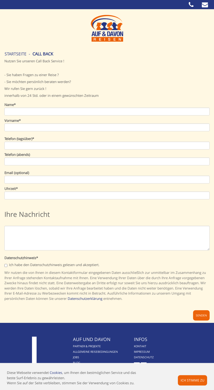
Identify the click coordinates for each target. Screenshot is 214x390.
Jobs (76, 357)
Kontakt (140, 346)
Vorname (12, 120)
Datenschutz (144, 357)
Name (10, 104)
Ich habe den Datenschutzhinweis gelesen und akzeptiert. (51, 265)
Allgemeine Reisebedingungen (95, 352)
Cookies (56, 372)
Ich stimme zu (192, 380)
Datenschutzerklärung (85, 298)
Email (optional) (16, 173)
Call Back (42, 54)
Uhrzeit (11, 188)
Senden (201, 315)
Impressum (142, 352)
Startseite (15, 54)
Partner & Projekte (87, 346)
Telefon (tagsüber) (19, 139)
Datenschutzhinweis (21, 258)
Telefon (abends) (17, 154)
